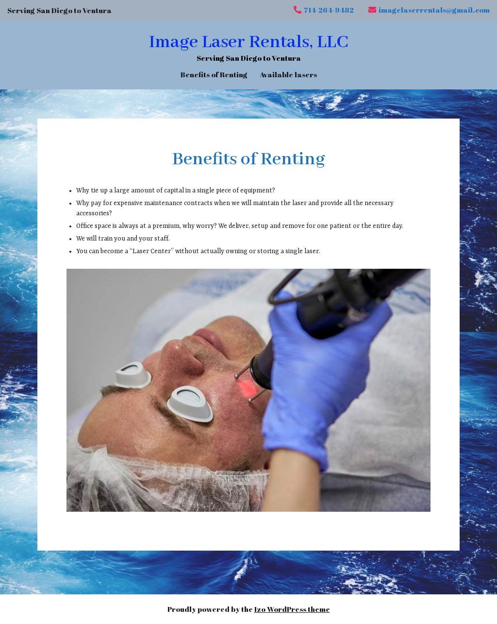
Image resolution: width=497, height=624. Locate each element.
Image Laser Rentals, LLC (248, 42)
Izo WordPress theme (292, 609)
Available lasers (288, 74)
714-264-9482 (324, 10)
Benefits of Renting (214, 74)
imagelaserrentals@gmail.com (429, 10)
